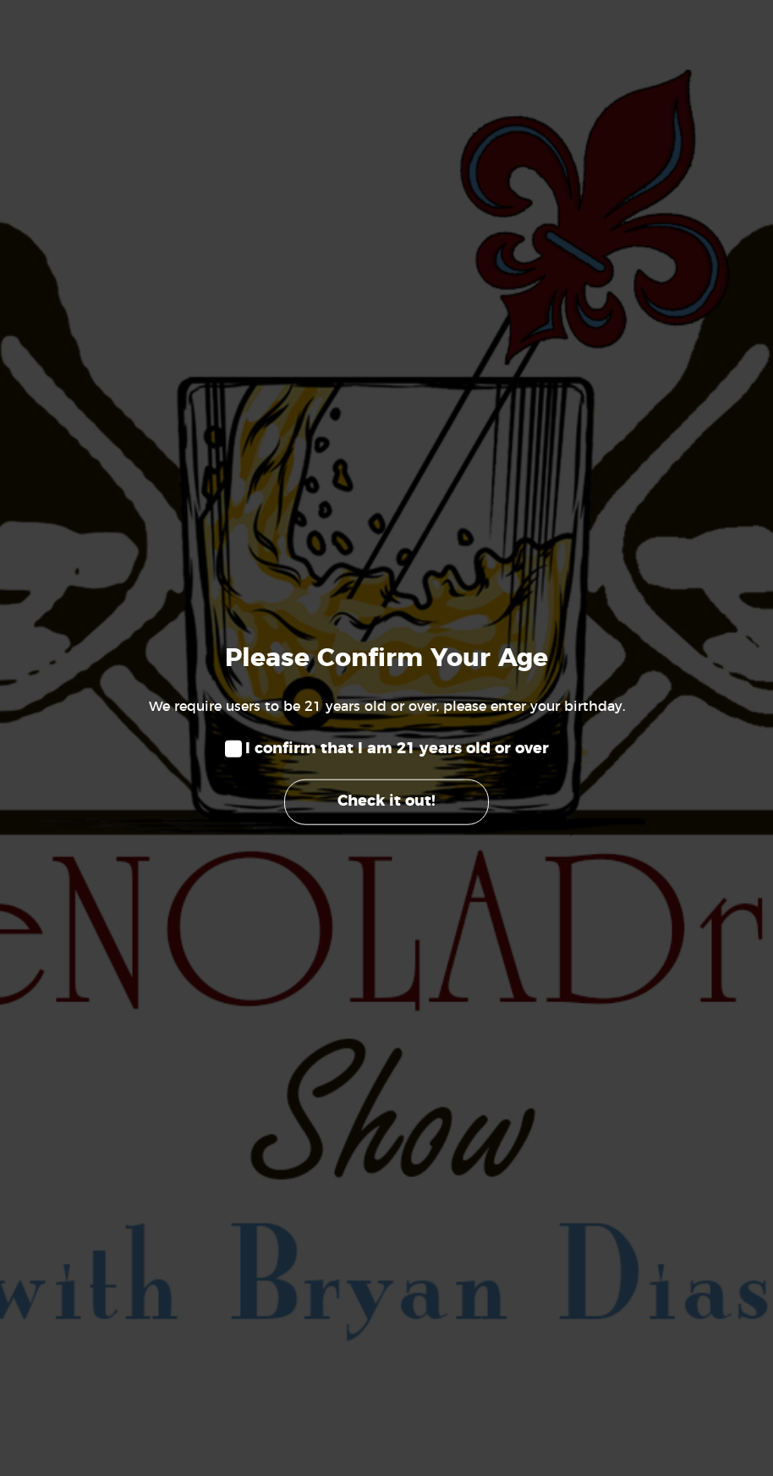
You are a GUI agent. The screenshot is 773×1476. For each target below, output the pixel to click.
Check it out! (386, 801)
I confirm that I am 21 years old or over (397, 749)
